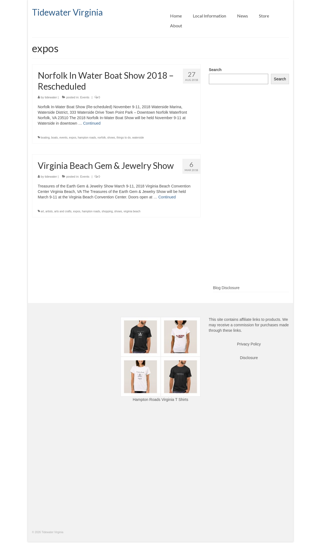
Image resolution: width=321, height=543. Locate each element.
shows (111, 137)
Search (215, 69)
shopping (107, 211)
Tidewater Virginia (67, 12)
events (63, 137)
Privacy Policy (249, 344)
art (42, 211)
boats (54, 137)
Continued (92, 123)
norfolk (102, 137)
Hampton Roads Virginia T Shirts (160, 399)
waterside (138, 137)
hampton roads (87, 137)
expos (72, 137)
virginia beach (132, 211)
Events (84, 97)
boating (45, 137)
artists (49, 211)
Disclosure (249, 358)
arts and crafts (62, 211)
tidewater (51, 97)
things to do (123, 137)
